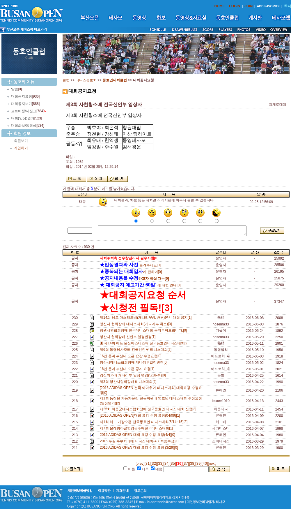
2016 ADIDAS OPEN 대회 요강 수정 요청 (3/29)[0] (140, 447)
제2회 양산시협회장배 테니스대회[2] (129, 382)
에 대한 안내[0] (140, 285)
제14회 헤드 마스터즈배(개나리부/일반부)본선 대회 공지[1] (147, 318)
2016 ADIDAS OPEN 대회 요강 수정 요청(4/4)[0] (138, 435)
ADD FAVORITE (268, 6)
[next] (212, 464)
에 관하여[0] (131, 272)
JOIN (248, 6)
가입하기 (21, 148)
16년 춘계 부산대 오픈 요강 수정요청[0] (131, 356)
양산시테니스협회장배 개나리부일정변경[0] (134, 362)
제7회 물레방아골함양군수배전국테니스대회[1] (137, 428)
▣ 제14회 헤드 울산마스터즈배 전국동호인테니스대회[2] (145, 343)
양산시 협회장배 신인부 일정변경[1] (128, 337)
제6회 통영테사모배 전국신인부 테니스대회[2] (136, 350)
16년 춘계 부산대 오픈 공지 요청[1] (128, 369)
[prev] (140, 464)
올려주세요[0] (130, 265)
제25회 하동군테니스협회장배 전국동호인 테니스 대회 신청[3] (149, 409)
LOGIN (234, 6)
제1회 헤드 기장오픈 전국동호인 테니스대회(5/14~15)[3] (144, 422)
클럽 (66, 80)
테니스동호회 (86, 80)
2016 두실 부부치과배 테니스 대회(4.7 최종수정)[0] (140, 441)
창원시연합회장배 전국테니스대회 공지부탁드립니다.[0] (144, 330)
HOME (219, 6)
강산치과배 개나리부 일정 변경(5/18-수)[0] (134, 375)
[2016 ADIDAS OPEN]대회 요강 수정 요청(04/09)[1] (141, 415)
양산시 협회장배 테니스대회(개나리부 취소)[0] (137, 324)
